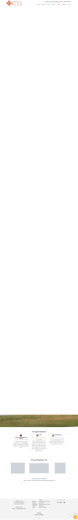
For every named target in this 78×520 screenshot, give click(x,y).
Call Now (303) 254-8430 (65, 1)
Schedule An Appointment (51, 1)
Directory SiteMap (39, 515)
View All (40, 451)
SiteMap (39, 513)
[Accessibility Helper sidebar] (76, 1)
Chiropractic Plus (15, 3)
